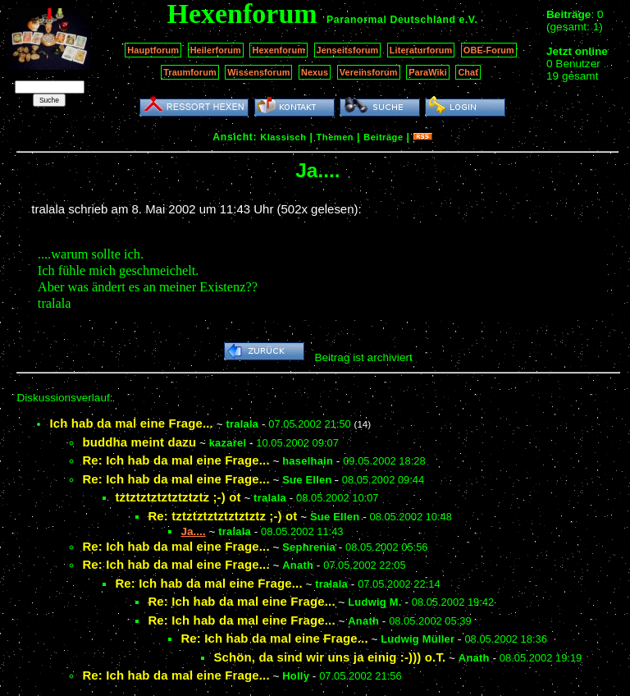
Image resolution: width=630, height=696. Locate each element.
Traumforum (190, 72)
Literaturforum (421, 50)
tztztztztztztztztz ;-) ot (177, 497)
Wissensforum (258, 72)
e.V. (468, 19)
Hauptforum (153, 50)
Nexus (314, 72)
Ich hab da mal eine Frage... (130, 423)
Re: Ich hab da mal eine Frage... (175, 460)
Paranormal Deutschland (391, 19)
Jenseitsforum (348, 50)
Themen (335, 137)
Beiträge (383, 137)
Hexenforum (278, 50)
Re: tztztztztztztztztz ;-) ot (222, 516)
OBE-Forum (488, 50)
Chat (468, 72)
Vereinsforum (369, 72)
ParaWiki (428, 72)
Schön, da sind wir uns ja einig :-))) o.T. (329, 657)
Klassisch (283, 137)
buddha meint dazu (139, 442)
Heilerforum (215, 50)
